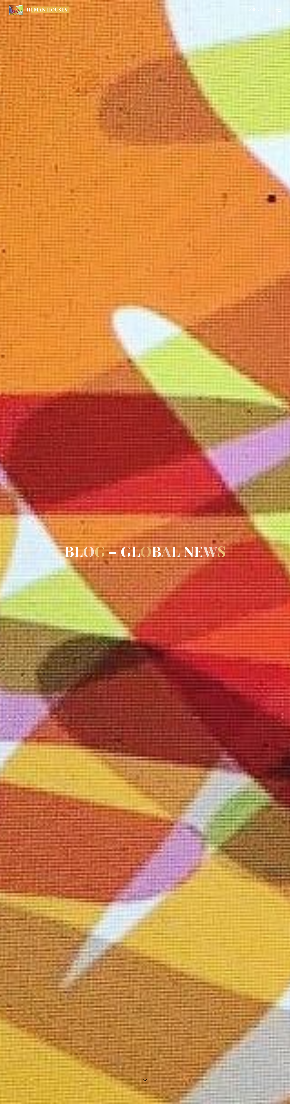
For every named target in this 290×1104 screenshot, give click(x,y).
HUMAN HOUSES (46, 9)
